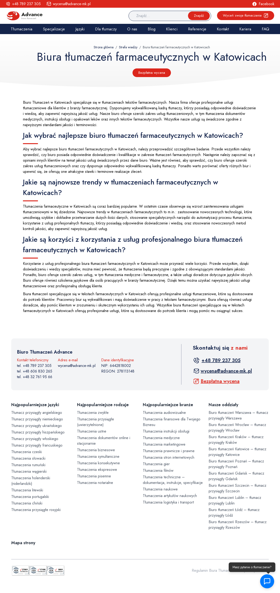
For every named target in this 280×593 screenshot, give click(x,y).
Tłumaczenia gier (156, 464)
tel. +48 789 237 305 (34, 365)
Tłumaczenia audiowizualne (164, 412)
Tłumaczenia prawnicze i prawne (169, 451)
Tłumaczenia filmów (158, 470)
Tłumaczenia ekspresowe (97, 469)
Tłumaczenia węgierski (29, 471)
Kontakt (223, 29)
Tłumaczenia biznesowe (96, 450)
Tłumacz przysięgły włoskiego (34, 438)
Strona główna (104, 47)
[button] (267, 581)
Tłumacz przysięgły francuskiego (37, 445)
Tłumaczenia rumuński (28, 465)
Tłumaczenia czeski (26, 452)
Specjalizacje (54, 29)
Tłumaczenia (21, 29)
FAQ (265, 29)
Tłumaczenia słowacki (28, 458)
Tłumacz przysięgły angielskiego (36, 412)
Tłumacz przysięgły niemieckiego (37, 419)
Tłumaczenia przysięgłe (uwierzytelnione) (95, 421)
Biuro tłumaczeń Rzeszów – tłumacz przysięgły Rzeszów (238, 524)
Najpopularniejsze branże (168, 405)
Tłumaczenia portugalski (30, 496)
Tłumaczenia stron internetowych (168, 457)
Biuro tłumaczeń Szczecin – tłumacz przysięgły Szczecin (237, 488)
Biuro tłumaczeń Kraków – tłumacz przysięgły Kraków (236, 439)
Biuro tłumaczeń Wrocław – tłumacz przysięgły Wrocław (237, 427)
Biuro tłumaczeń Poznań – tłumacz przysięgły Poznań (236, 463)
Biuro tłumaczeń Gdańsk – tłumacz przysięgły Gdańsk (236, 476)
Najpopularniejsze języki (35, 405)
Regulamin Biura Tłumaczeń (213, 570)
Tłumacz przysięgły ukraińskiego (36, 425)
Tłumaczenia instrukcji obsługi (166, 431)
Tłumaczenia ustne (91, 431)
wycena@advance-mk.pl (77, 365)
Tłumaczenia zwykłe (93, 412)
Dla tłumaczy (106, 29)
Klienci (171, 29)
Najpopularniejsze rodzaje (103, 405)
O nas (132, 29)
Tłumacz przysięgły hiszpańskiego (38, 432)
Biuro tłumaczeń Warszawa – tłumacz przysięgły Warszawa (238, 415)
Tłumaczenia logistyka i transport (168, 502)
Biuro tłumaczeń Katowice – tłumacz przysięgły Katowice (237, 451)
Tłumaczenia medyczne (161, 437)
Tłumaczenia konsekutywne (98, 463)
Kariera (245, 29)
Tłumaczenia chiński (26, 503)
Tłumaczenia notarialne (95, 482)
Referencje (197, 29)
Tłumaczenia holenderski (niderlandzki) (30, 480)
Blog (151, 29)
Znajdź (199, 15)
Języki (80, 29)
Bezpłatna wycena (151, 72)
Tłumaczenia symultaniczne (98, 456)
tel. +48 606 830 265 (34, 371)
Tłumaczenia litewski (27, 490)
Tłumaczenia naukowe (160, 489)
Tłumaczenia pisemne (94, 476)
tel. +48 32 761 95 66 (34, 377)
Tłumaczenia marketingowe (164, 444)
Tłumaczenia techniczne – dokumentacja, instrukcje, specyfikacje (173, 479)
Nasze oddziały (223, 405)
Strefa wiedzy (128, 47)
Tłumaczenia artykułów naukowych (170, 495)
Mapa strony (23, 543)
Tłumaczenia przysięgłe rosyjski (36, 509)
